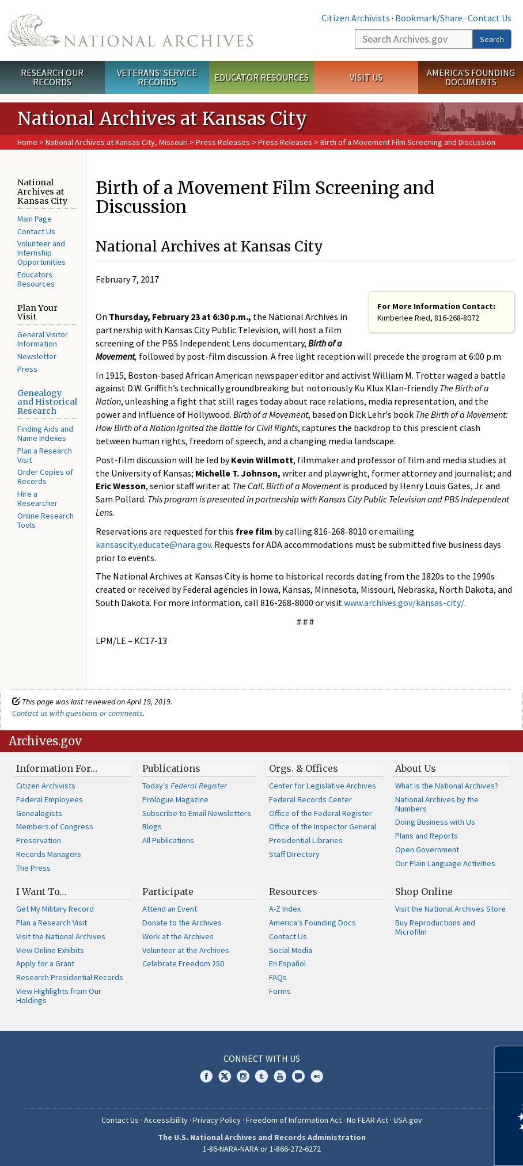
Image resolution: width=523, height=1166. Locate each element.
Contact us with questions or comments (77, 713)
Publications (171, 768)
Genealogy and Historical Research (47, 402)
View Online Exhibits (50, 950)
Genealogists (39, 813)
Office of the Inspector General (322, 826)
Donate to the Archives (182, 922)
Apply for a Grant (45, 963)
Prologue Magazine (175, 799)
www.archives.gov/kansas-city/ (404, 602)
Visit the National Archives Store (450, 909)
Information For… (56, 768)
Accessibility (166, 1120)
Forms (280, 991)
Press (27, 369)
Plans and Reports (426, 835)
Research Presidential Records (69, 977)
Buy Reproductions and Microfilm (435, 927)
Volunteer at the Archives (185, 950)
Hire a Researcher (37, 498)
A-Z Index (285, 909)
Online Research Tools (45, 520)
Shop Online (424, 891)
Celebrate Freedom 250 (183, 963)
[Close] (509, 1059)
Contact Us (489, 18)
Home (27, 142)
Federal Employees (49, 799)
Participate (168, 891)
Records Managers (48, 854)
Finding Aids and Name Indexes (45, 433)
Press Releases (223, 142)
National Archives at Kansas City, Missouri (117, 142)
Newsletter (36, 356)
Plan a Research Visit (44, 455)
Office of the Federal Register (320, 813)
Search (492, 39)
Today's (184, 785)
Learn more (420, 1145)
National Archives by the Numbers (437, 804)
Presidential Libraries (306, 840)
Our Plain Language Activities (445, 863)
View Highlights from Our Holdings (58, 995)
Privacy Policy (217, 1120)
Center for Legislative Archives (322, 785)
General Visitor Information (42, 339)
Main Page (34, 219)
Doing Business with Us (435, 822)
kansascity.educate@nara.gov (153, 544)
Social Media (290, 950)
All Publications (168, 840)
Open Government (427, 849)
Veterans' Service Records (157, 77)
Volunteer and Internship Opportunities (41, 252)
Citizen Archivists (355, 18)
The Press (33, 868)
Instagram (243, 1076)
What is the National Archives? (446, 785)
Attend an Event (169, 909)
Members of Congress (54, 826)
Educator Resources (261, 77)
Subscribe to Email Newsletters (196, 813)
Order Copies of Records (45, 476)
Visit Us (366, 77)
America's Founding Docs (312, 922)
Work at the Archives (178, 936)
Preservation (38, 840)
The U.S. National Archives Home (131, 30)
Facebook (206, 1076)
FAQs (278, 977)
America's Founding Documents (471, 77)
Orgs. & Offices (303, 768)
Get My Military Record (55, 909)
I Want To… (41, 891)
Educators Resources (36, 279)
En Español (287, 963)
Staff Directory (294, 854)
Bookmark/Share (429, 18)
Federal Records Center (310, 799)
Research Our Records (52, 77)
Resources (293, 891)
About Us (415, 768)
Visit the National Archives (60, 936)
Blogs (152, 826)
